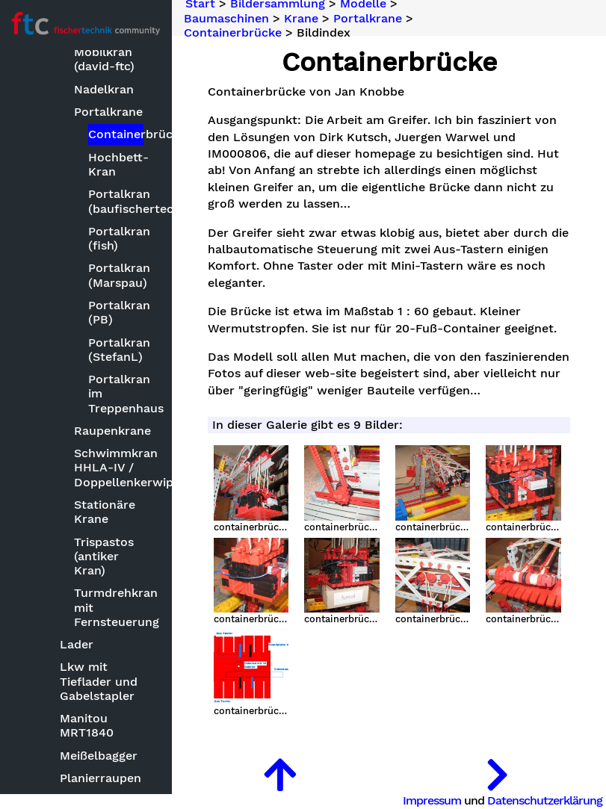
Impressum (432, 800)
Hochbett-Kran (115, 164)
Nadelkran (104, 89)
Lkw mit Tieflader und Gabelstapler (98, 681)
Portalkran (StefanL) (115, 349)
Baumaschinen (226, 18)
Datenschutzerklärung (544, 800)
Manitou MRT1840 (87, 725)
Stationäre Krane (104, 512)
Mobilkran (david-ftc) (104, 59)
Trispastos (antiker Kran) (104, 556)
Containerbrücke (115, 134)
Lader (76, 644)
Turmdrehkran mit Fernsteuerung (110, 607)
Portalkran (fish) (115, 238)
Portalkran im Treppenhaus (115, 393)
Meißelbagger (98, 755)
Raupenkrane (110, 431)
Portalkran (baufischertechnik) (115, 201)
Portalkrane (108, 112)
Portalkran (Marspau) (115, 275)
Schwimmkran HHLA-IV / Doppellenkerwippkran (110, 467)
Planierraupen (100, 778)
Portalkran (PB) (115, 312)
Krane (301, 18)
